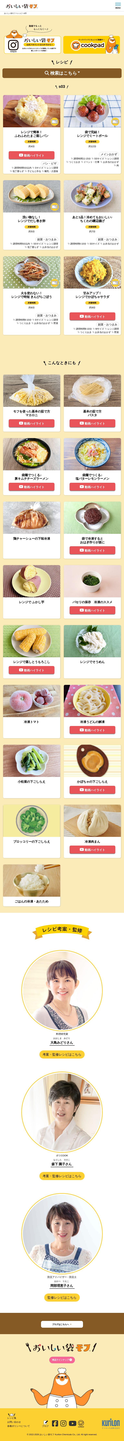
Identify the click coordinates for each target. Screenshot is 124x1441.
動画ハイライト (31, 155)
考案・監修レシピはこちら (62, 1054)
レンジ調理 (51, 168)
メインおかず (109, 154)
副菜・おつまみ (47, 239)
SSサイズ (98, 158)
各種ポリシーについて (18, 1426)
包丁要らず (17, 171)
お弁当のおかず (109, 162)
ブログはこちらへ (62, 1324)
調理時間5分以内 (21, 168)
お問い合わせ (14, 1422)
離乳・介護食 (50, 171)
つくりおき (73, 162)
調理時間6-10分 (77, 244)
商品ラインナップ (62, 1359)
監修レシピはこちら (62, 1297)
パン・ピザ (50, 163)
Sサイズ (37, 168)
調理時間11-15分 (81, 158)
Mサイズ (98, 329)
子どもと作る (33, 171)
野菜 (54, 323)
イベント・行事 (90, 162)
